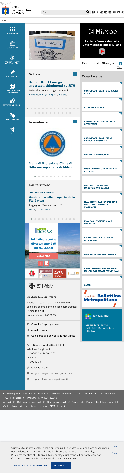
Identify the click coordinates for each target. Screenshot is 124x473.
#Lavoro (62, 94)
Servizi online (12, 117)
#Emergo (43, 94)
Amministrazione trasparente (12, 89)
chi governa (12, 45)
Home (3, 20)
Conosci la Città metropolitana (12, 60)
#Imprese (53, 94)
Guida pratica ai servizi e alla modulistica (53, 398)
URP (12, 131)
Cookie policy (86, 451)
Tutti (119, 67)
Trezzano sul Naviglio (41, 192)
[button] (27, 108)
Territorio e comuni (12, 102)
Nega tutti (115, 450)
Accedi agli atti (39, 393)
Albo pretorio (12, 74)
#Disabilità (33, 94)
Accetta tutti (61, 465)
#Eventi (32, 209)
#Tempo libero (43, 209)
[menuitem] (12, 30)
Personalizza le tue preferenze (30, 465)
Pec (32, 436)
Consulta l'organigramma (45, 387)
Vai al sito (43, 256)
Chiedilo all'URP (36, 373)
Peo (32, 442)
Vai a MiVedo (102, 40)
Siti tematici (12, 31)
